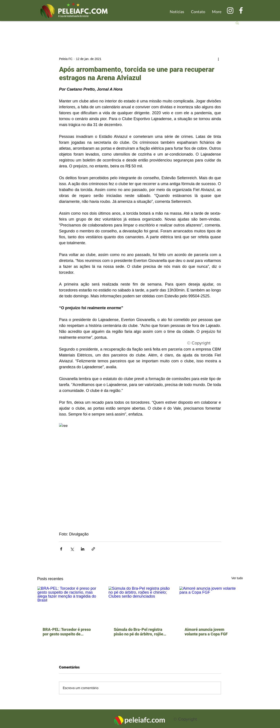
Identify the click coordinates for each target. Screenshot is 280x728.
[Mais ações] (218, 58)
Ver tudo (237, 578)
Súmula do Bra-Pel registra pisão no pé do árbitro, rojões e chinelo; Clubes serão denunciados (139, 631)
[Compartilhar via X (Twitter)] (72, 549)
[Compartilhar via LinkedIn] (82, 549)
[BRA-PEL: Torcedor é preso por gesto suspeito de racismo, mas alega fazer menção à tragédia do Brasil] (69, 604)
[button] (237, 23)
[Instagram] (230, 10)
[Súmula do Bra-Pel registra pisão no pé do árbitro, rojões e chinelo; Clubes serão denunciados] (140, 604)
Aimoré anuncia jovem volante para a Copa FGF (206, 631)
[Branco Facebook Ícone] (241, 10)
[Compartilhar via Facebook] (61, 549)
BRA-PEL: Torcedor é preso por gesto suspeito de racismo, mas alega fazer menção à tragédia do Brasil (67, 631)
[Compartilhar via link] (93, 549)
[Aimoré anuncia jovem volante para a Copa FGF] (211, 604)
